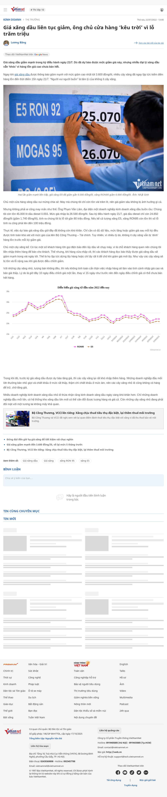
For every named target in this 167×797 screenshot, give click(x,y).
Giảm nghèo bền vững (86, 697)
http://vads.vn (114, 751)
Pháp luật (33, 684)
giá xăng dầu (22, 74)
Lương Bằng (18, 42)
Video (123, 690)
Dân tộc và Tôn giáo (14, 690)
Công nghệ (34, 677)
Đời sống (8, 717)
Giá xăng (49, 460)
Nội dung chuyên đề (85, 717)
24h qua (124, 710)
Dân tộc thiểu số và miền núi (90, 710)
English (124, 664)
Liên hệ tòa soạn (40, 745)
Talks (122, 670)
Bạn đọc (32, 710)
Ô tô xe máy (35, 690)
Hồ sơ (123, 677)
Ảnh (122, 684)
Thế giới (7, 710)
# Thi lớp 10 (37, 9)
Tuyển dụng (130, 785)
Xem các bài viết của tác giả (151, 43)
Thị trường (32, 19)
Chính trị (8, 670)
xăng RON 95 (67, 460)
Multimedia (126, 697)
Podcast (124, 704)
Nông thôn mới (82, 704)
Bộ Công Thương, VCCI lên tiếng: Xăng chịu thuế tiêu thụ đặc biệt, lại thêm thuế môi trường (93, 413)
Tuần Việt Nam (36, 717)
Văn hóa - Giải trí (37, 664)
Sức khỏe (33, 670)
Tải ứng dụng (114, 780)
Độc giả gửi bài (148, 780)
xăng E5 (85, 460)
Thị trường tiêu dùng (86, 690)
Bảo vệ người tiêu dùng (87, 684)
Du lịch (32, 697)
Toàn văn (79, 670)
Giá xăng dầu (30, 460)
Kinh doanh (12, 19)
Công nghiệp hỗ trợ (85, 677)
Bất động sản (35, 704)
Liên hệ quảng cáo (109, 730)
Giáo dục (8, 704)
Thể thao (8, 697)
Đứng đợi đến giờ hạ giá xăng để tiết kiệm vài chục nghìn (40, 439)
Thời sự (7, 677)
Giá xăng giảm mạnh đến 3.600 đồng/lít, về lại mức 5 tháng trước (44, 444)
